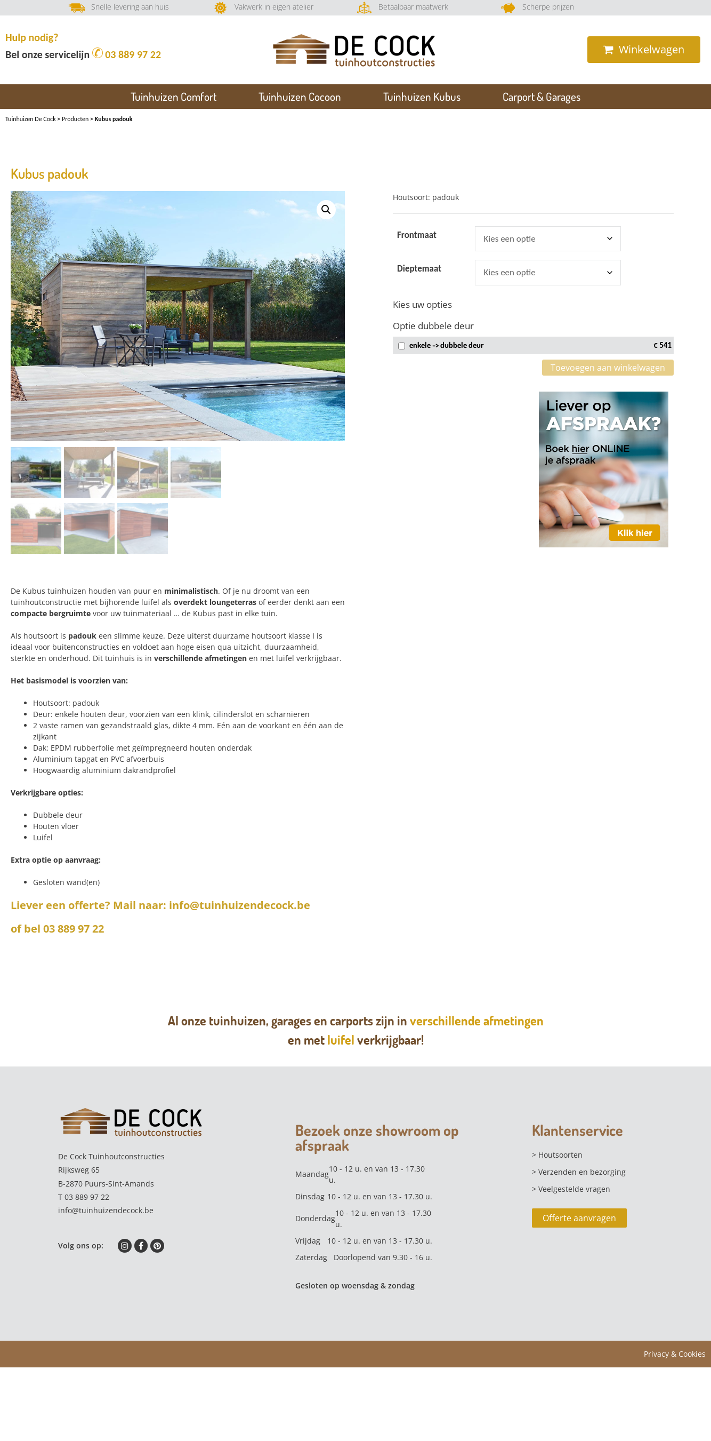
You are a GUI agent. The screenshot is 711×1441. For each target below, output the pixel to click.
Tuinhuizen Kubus (421, 96)
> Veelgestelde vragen (571, 1188)
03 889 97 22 (128, 54)
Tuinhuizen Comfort (173, 96)
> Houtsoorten (557, 1154)
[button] (326, 209)
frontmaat (417, 235)
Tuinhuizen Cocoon (299, 96)
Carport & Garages (541, 96)
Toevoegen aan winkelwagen (608, 367)
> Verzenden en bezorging (579, 1171)
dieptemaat (419, 268)
